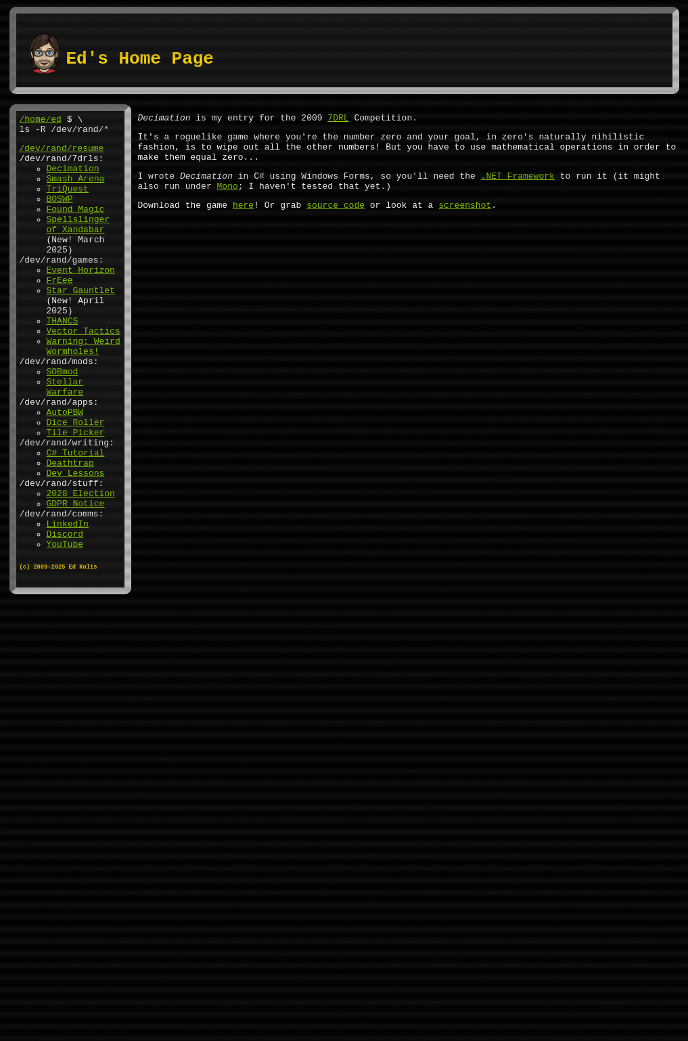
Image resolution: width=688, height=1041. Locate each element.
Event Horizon (81, 300)
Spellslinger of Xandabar (78, 245)
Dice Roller (76, 483)
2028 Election (81, 568)
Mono (227, 198)
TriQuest (68, 202)
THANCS (62, 361)
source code (335, 219)
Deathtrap (70, 531)
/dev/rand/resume (62, 154)
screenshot (464, 219)
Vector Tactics (83, 373)
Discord (65, 617)
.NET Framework (518, 185)
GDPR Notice (76, 580)
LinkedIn (68, 604)
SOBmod (62, 422)
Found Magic (76, 227)
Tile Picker (76, 495)
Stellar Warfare (65, 440)
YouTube (65, 629)
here (243, 219)
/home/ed (41, 120)
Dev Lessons (76, 543)
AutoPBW (65, 470)
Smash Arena (76, 190)
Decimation (73, 178)
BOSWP (60, 214)
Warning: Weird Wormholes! (83, 391)
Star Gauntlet (81, 324)
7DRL (337, 119)
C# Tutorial (76, 519)
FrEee (60, 312)
